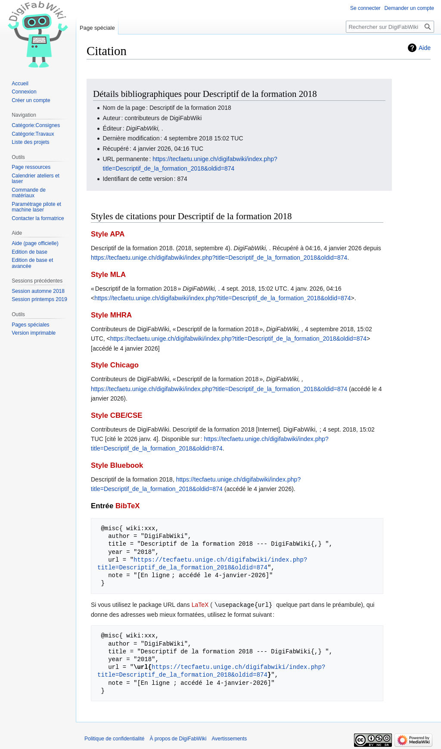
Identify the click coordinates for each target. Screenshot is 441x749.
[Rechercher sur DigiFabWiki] (390, 27)
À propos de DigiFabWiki (177, 738)
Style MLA (108, 274)
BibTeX (127, 506)
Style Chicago (115, 365)
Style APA (107, 234)
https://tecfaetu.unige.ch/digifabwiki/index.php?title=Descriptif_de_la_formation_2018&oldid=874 (219, 257)
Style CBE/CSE (116, 415)
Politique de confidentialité (114, 738)
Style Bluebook (117, 465)
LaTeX (200, 604)
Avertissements (229, 738)
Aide (425, 47)
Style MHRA (111, 315)
